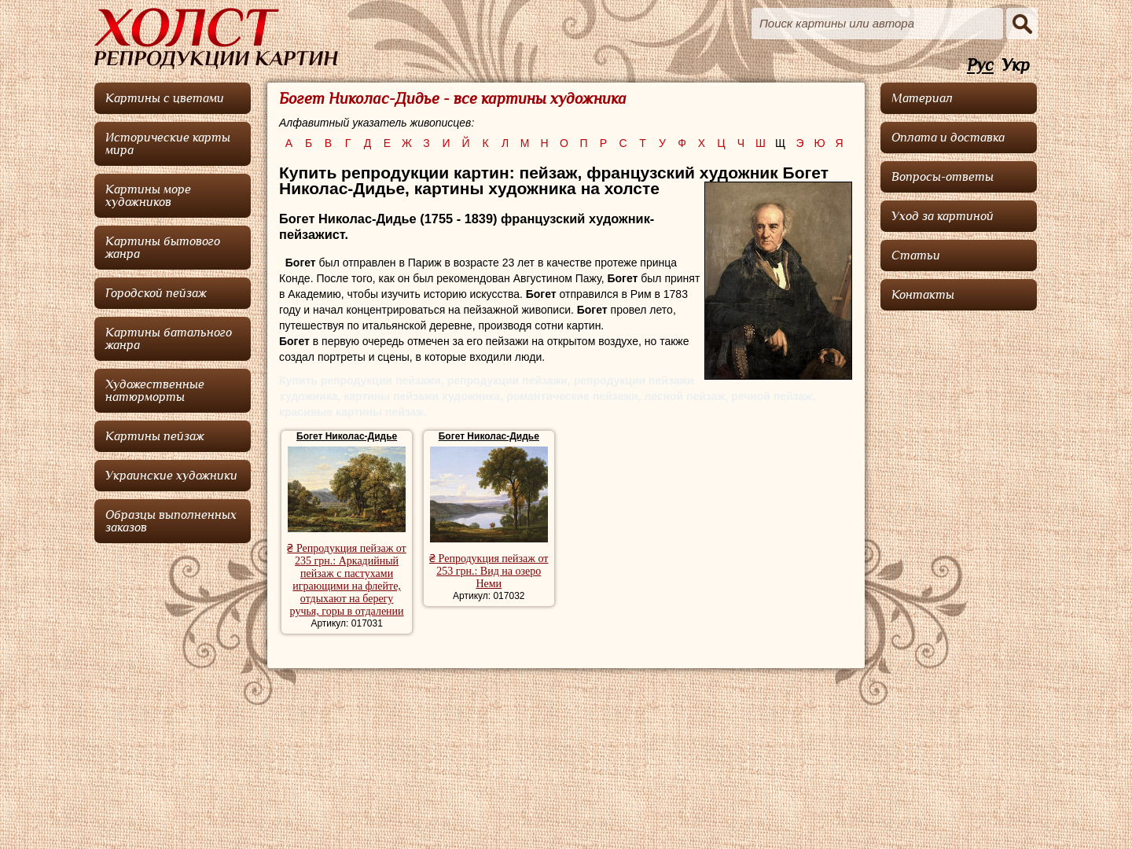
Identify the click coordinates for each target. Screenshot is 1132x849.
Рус (980, 66)
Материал (922, 98)
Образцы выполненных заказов (171, 521)
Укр (1016, 66)
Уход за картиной (942, 216)
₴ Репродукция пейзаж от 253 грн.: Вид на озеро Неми (488, 571)
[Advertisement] (959, 554)
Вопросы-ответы (942, 177)
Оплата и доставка (948, 137)
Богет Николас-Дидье (346, 436)
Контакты (922, 295)
